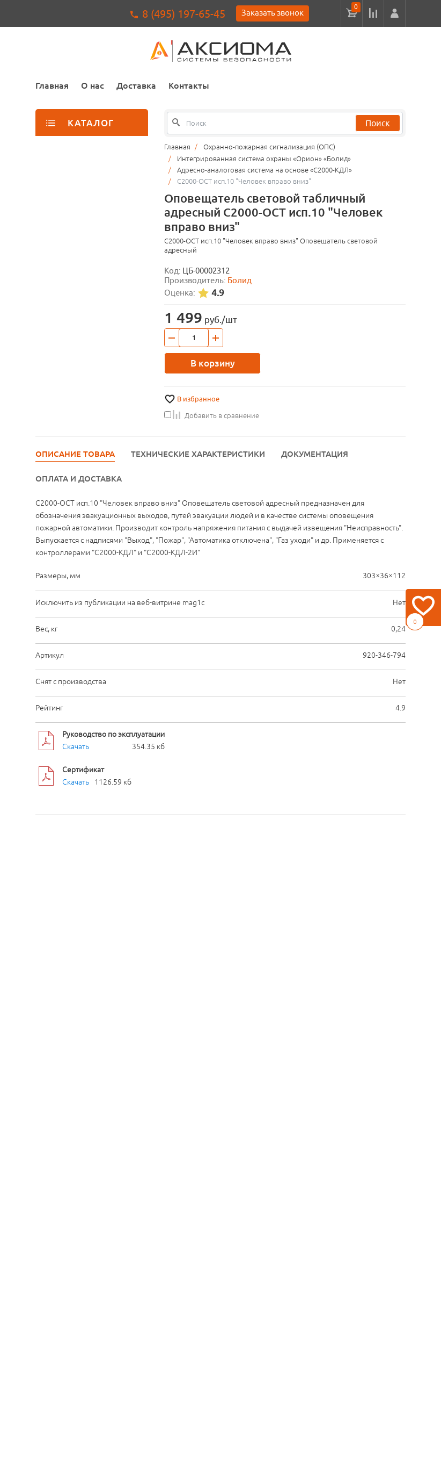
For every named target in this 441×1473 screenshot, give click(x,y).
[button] (394, 13)
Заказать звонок (272, 12)
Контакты (188, 85)
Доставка (136, 85)
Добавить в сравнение (211, 415)
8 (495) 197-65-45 (183, 14)
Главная (52, 85)
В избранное (198, 399)
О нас (92, 85)
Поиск (377, 123)
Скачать (75, 746)
